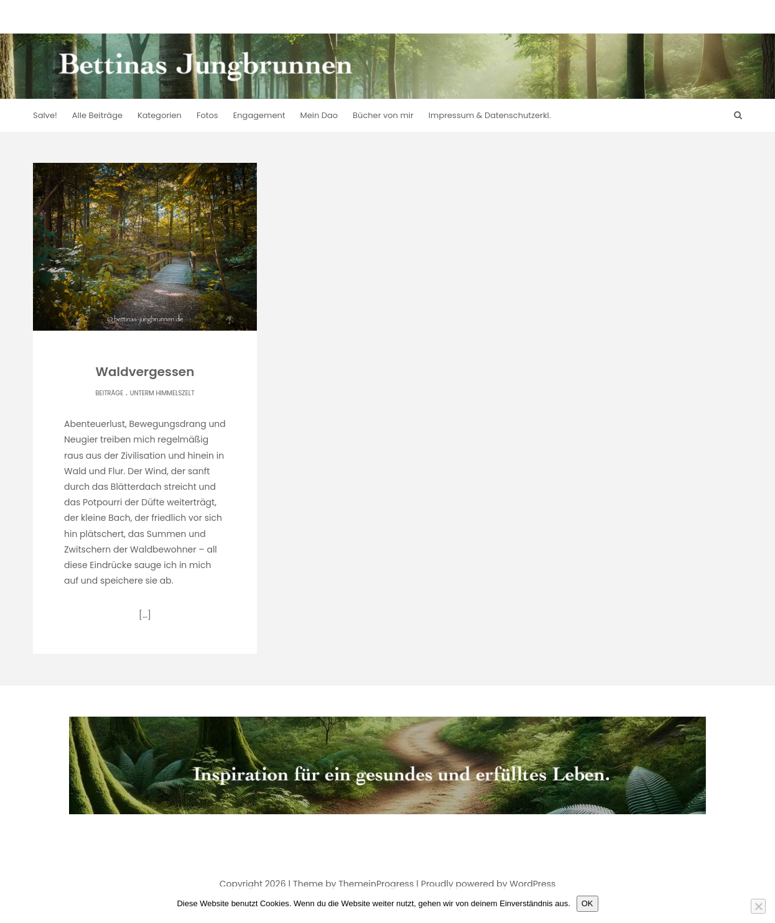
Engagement (259, 115)
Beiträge (109, 393)
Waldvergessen (145, 371)
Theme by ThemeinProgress (353, 884)
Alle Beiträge (97, 115)
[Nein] (758, 906)
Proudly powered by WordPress (488, 884)
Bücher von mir (383, 115)
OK (587, 903)
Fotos (207, 115)
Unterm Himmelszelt (162, 393)
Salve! (45, 115)
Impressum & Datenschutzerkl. (490, 115)
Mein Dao (319, 115)
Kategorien (159, 115)
